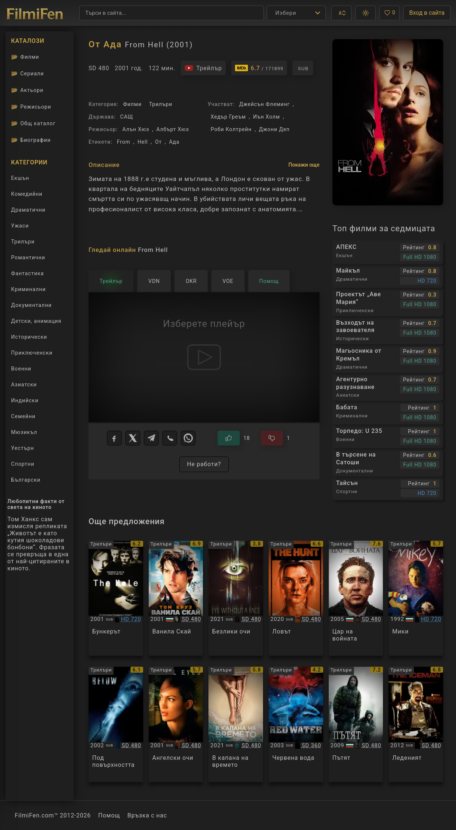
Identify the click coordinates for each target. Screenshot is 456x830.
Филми (132, 104)
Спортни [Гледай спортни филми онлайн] (22, 464)
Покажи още (304, 165)
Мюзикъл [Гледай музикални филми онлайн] (24, 432)
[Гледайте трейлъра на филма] (203, 68)
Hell (143, 142)
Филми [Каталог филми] (25, 57)
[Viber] (169, 438)
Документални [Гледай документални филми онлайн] (31, 305)
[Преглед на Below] (116, 724)
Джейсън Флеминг (264, 104)
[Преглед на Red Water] (296, 724)
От (158, 142)
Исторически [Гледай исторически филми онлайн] (29, 337)
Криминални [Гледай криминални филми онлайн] (28, 289)
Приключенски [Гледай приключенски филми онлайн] (31, 353)
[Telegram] (151, 438)
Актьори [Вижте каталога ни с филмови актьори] (27, 90)
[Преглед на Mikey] (415, 598)
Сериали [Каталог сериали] (27, 73)
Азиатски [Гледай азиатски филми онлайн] (24, 384)
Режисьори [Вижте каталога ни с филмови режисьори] (31, 106)
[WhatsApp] (188, 438)
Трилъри (160, 104)
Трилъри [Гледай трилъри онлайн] (23, 243)
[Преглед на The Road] (356, 724)
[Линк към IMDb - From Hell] (259, 68)
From (123, 142)
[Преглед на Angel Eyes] (176, 724)
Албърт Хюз (172, 129)
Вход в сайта (427, 12)
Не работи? (204, 464)
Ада (174, 142)
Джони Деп (274, 129)
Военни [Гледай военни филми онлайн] (21, 369)
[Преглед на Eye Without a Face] (235, 598)
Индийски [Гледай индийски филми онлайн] (24, 400)
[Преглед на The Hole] (116, 598)
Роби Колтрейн (231, 129)
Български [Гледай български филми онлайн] (26, 480)
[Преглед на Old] (235, 724)
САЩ (126, 117)
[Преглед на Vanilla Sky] (176, 598)
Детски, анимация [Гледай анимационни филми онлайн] (36, 321)
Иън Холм (266, 117)
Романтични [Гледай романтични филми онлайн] (28, 257)
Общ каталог (33, 123)
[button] (341, 13)
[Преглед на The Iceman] (415, 724)
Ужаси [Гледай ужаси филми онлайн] (20, 226)
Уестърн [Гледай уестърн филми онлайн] (22, 448)
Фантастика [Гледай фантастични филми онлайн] (27, 273)
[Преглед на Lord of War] (356, 598)
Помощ (109, 815)
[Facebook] (114, 438)
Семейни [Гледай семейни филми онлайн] (23, 416)
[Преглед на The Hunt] (296, 598)
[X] (132, 438)
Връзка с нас (147, 815)
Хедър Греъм (228, 117)
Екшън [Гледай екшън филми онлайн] (20, 178)
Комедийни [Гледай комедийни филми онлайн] (26, 194)
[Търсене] (171, 13)
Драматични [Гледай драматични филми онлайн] (28, 210)
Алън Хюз (135, 129)
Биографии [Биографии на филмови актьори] (31, 140)
